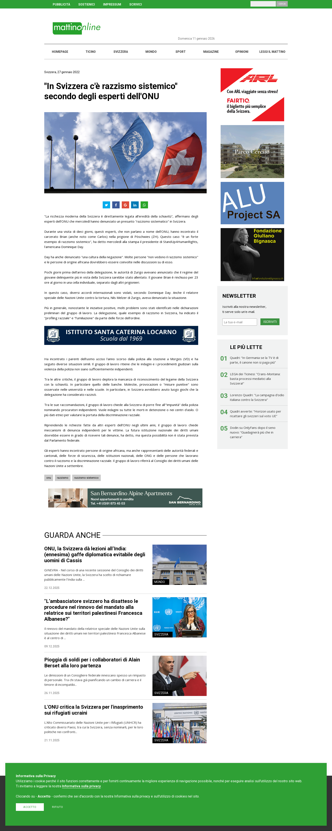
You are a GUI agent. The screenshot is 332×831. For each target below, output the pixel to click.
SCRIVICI (135, 4)
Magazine (211, 51)
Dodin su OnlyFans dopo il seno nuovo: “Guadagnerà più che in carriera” (252, 432)
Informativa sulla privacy (81, 786)
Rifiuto (57, 807)
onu (48, 477)
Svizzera (120, 51)
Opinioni (241, 51)
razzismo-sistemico (86, 477)
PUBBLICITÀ (61, 4)
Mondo (151, 51)
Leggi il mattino (272, 51)
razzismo (62, 477)
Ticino (91, 51)
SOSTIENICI (86, 4)
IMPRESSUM (112, 4)
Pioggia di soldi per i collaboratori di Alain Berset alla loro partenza (92, 663)
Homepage (60, 51)
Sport (181, 51)
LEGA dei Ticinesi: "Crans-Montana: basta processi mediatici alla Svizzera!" (255, 378)
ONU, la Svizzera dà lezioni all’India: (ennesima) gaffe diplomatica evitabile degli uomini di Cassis (94, 554)
